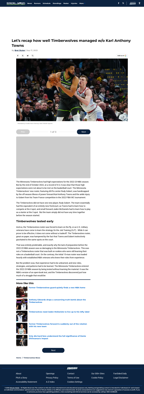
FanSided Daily (120, 373)
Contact (70, 373)
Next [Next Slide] (84, 132)
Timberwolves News (32, 358)
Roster (66, 3)
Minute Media (14, 388)
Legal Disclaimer (120, 378)
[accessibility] (139, 3)
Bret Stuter (20, 50)
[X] (123, 3)
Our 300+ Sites (97, 373)
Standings (57, 3)
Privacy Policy (52, 378)
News (29, 3)
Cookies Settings (74, 382)
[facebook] (118, 3)
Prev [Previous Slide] (23, 132)
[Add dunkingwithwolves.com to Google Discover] (122, 55)
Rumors (37, 3)
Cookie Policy (97, 378)
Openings (50, 373)
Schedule (47, 3)
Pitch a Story (21, 378)
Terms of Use (73, 378)
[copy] (32, 55)
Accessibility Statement (26, 382)
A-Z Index (50, 382)
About (18, 373)
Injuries (74, 3)
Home (18, 358)
